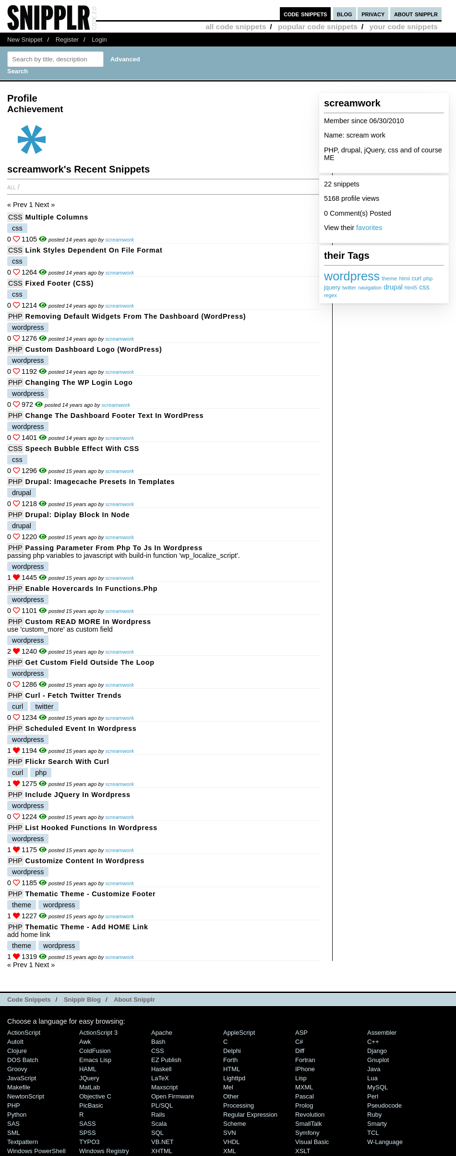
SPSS (87, 1132)
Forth (230, 1060)
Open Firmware (172, 1096)
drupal (393, 287)
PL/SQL (162, 1105)
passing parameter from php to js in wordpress (114, 548)
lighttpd (234, 1078)
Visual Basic (312, 1141)
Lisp (301, 1078)
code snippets (305, 14)
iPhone (305, 1069)
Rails (158, 1114)
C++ (373, 1041)
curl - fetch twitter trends (73, 695)
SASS (87, 1123)
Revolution (309, 1114)
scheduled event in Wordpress (81, 728)
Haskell (161, 1069)
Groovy (17, 1069)
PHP (15, 316)
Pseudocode (384, 1105)
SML (13, 1132)
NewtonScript (25, 1096)
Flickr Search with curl (67, 761)
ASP (301, 1032)
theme (389, 278)
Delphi (232, 1050)
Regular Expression (250, 1114)
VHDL (231, 1141)
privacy (372, 14)
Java (373, 1069)
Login (99, 39)
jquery (332, 287)
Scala (159, 1123)
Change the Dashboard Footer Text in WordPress (114, 415)
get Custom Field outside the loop (90, 662)
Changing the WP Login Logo (79, 382)
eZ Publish (166, 1060)
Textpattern (22, 1141)
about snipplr (416, 14)
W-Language (385, 1141)
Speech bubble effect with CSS (82, 448)
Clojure (17, 1050)
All (11, 187)
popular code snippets (318, 27)
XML (229, 1151)
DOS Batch (22, 1060)
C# (299, 1041)
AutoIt (15, 1041)
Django (377, 1050)
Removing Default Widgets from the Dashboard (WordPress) (135, 316)
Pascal (304, 1096)
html (404, 278)
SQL (157, 1132)
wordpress (352, 276)
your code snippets (403, 27)
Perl (372, 1096)
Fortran (305, 1060)
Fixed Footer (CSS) (59, 283)
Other (231, 1096)
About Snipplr (134, 999)
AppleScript (239, 1032)
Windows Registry (104, 1151)
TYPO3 (89, 1141)
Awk (85, 1041)
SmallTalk (308, 1123)
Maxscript (164, 1087)
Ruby (374, 1114)
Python (16, 1114)
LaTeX (160, 1078)
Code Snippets (29, 999)
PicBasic (91, 1105)
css (424, 287)
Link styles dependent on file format (94, 250)
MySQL (377, 1087)
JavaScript (21, 1078)
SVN (229, 1132)
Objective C (95, 1096)
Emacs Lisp (95, 1060)
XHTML (161, 1151)
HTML (231, 1069)
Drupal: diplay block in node (77, 515)
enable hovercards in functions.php (91, 588)
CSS (15, 217)
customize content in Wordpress (84, 861)
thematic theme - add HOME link (86, 927)
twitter (349, 287)
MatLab (89, 1087)
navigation (370, 287)
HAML (87, 1069)
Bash (158, 1041)
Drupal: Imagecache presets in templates (100, 482)
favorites (369, 227)
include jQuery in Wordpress (78, 794)
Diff (299, 1050)
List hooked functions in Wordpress (91, 828)
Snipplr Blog (82, 999)
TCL (373, 1132)
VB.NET (162, 1141)
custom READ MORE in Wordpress (88, 621)
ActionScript (23, 1032)
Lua (372, 1078)
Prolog (304, 1105)
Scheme (234, 1123)
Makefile (18, 1087)
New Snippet (24, 39)
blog (344, 14)
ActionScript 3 (98, 1032)
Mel (228, 1087)
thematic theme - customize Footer (90, 894)
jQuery (89, 1078)
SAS (13, 1123)
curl (416, 278)
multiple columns (56, 217)
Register (67, 39)
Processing (238, 1105)
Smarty (377, 1123)
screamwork (119, 240)
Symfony (307, 1132)
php (427, 278)
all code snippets (235, 27)
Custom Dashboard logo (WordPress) (93, 349)
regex (330, 295)
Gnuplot (378, 1060)
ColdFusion (95, 1050)
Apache (161, 1032)
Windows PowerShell (36, 1151)
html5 (411, 287)
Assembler (381, 1032)
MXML (304, 1087)
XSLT (302, 1151)
